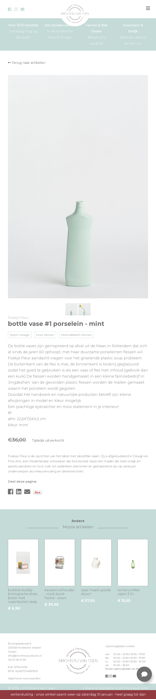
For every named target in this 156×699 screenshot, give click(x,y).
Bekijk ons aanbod (96, 33)
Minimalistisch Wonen (76, 335)
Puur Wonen (45, 335)
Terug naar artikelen (26, 63)
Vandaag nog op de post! (23, 30)
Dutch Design (19, 335)
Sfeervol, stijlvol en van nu (133, 33)
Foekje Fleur (18, 318)
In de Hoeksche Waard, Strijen (59, 30)
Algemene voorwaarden (24, 678)
